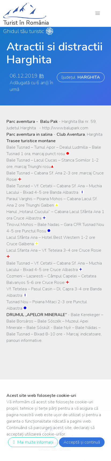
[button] (97, 13)
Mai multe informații (32, 442)
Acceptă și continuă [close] (82, 442)
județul (80, 77)
